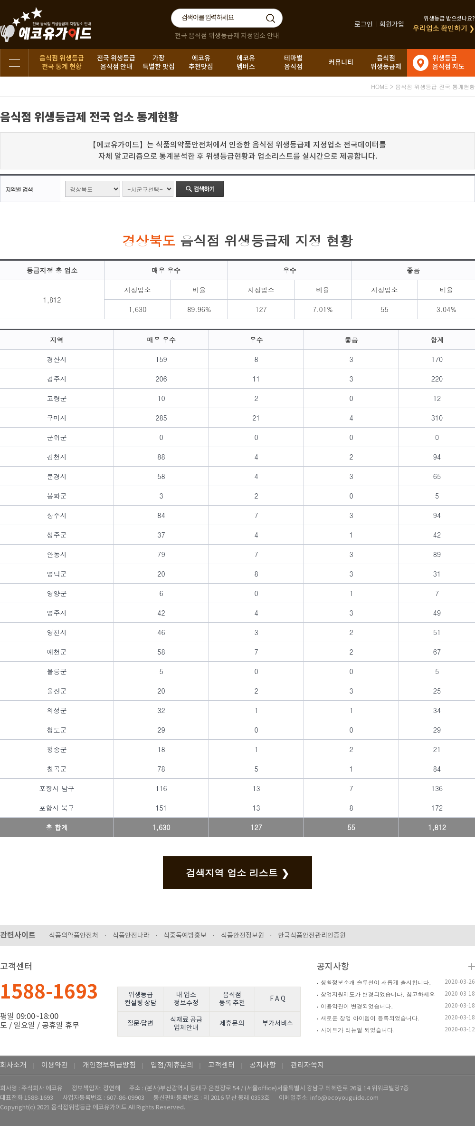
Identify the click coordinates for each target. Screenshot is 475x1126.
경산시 (57, 359)
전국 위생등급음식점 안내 (116, 62)
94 (437, 456)
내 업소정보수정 (186, 999)
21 (256, 417)
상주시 (57, 515)
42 (437, 534)
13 (256, 788)
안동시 (57, 554)
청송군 (57, 749)
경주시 (57, 378)
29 (161, 729)
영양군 (57, 593)
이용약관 (54, 1065)
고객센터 (221, 1065)
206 (161, 378)
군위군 (57, 437)
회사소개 (13, 1065)
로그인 (363, 24)
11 (256, 378)
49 (437, 612)
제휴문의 (231, 1024)
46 (161, 632)
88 (161, 456)
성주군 (57, 534)
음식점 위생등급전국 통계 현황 (61, 62)
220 (437, 378)
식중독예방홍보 (185, 936)
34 (437, 710)
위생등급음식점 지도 (448, 62)
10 (161, 398)
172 (437, 808)
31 (437, 573)
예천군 (57, 651)
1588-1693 (49, 992)
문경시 (57, 476)
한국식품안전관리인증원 (312, 936)
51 (437, 632)
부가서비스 (277, 1024)
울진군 (57, 690)
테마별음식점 (293, 62)
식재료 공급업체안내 (186, 1024)
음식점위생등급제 (385, 62)
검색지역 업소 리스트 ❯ (237, 873)
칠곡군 (57, 769)
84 (161, 515)
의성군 (57, 710)
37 (161, 534)
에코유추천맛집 (201, 62)
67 (437, 651)
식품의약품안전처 (73, 936)
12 (437, 398)
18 (161, 749)
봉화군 (57, 495)
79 (161, 554)
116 (161, 788)
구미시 (57, 417)
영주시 (57, 612)
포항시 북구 (57, 808)
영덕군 (57, 573)
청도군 (57, 729)
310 (437, 417)
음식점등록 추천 (232, 999)
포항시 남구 (57, 788)
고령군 (57, 398)
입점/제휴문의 (172, 1065)
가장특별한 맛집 (158, 62)
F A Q (277, 999)
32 (161, 710)
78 (161, 769)
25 (437, 690)
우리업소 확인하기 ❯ (444, 29)
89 (437, 554)
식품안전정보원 (242, 936)
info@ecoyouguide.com (344, 1098)
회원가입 (392, 24)
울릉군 (57, 671)
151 (161, 808)
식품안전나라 (131, 936)
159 (161, 359)
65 (437, 476)
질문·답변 (140, 1024)
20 (161, 573)
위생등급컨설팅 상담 (140, 999)
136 (437, 788)
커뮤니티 (341, 63)
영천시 (57, 632)
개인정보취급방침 (109, 1065)
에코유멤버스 (246, 62)
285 (161, 417)
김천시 (57, 456)
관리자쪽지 (307, 1065)
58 (161, 476)
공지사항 (333, 967)
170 (437, 359)
